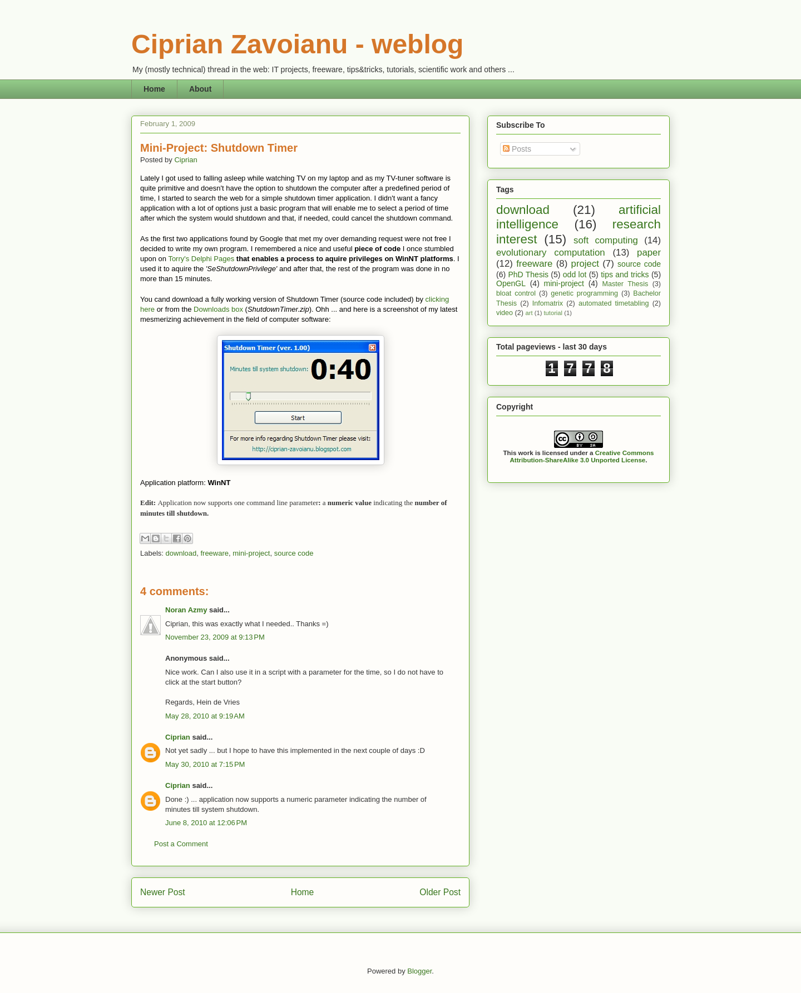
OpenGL (511, 283)
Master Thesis (625, 284)
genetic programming (584, 293)
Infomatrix (547, 303)
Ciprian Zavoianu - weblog (297, 44)
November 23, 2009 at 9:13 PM (215, 637)
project (585, 263)
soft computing (605, 240)
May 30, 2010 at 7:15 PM (205, 764)
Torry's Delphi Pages (201, 259)
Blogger (419, 971)
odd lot (574, 274)
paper (649, 252)
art (529, 313)
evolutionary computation (550, 252)
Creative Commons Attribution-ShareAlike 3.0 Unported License (582, 456)
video (504, 313)
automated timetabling (613, 303)
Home (154, 88)
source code (294, 553)
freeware (214, 553)
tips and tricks (625, 274)
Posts (517, 148)
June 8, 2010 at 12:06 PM (206, 823)
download (181, 553)
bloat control (516, 293)
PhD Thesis (528, 274)
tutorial (552, 313)
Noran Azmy (186, 610)
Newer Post (162, 892)
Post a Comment (181, 844)
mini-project (251, 553)
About (200, 88)
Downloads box (218, 309)
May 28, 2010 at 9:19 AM (205, 716)
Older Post (440, 892)
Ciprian (185, 160)
